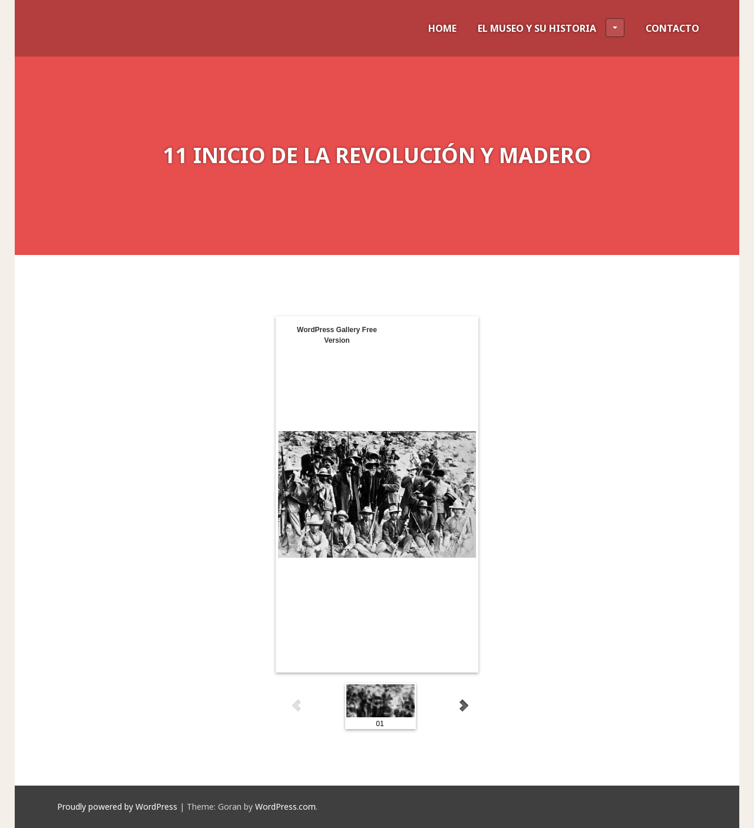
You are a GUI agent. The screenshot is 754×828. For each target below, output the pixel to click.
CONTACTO (672, 28)
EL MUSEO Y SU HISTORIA (551, 27)
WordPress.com (285, 806)
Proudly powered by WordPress (117, 806)
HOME (442, 28)
